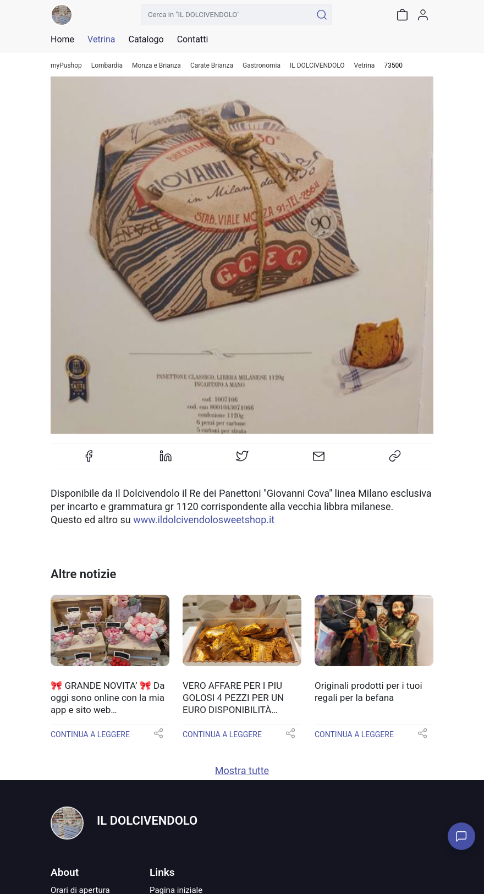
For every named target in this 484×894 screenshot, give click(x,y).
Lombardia (107, 65)
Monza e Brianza (156, 65)
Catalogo (145, 39)
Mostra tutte (242, 770)
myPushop (66, 65)
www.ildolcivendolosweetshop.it (203, 519)
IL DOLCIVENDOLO (317, 65)
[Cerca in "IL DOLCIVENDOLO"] (226, 14)
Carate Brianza (211, 65)
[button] (158, 737)
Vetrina (364, 65)
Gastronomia (261, 65)
